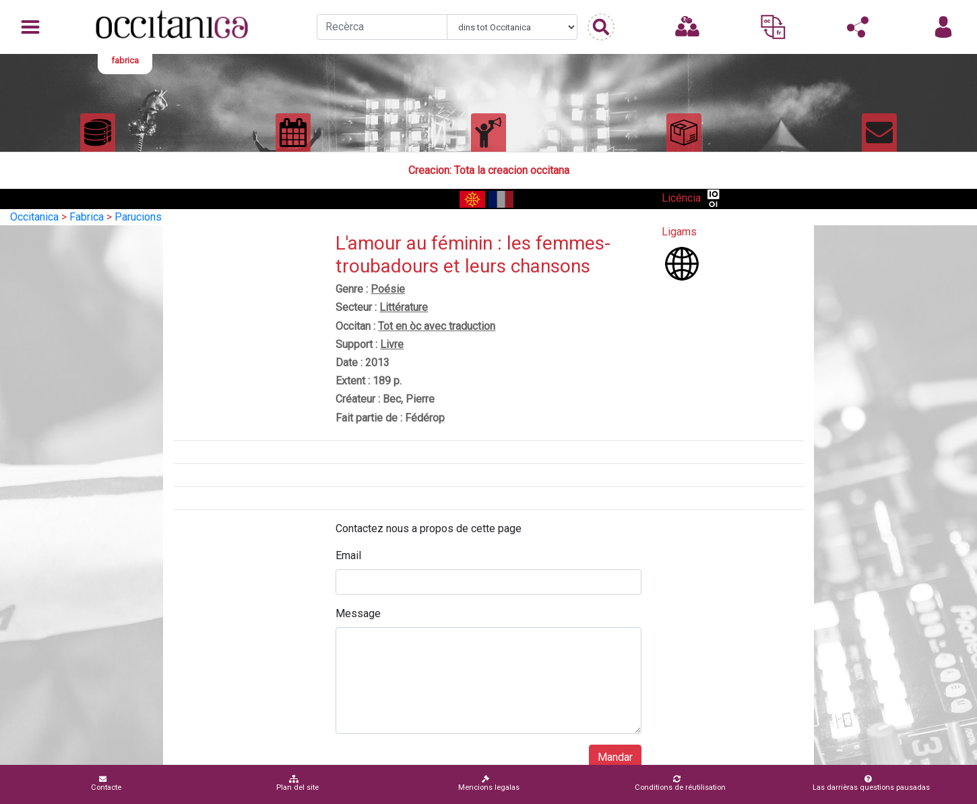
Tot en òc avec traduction (436, 326)
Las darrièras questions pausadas (871, 783)
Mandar (615, 757)
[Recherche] (382, 27)
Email (348, 555)
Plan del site (297, 783)
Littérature (403, 307)
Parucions (138, 216)
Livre (392, 344)
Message (358, 613)
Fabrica (86, 216)
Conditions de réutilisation (680, 783)
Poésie (388, 289)
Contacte (106, 783)
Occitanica (34, 216)
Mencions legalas (488, 783)
